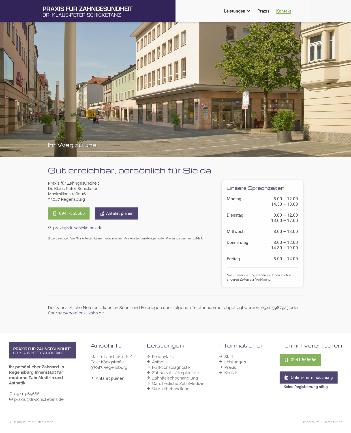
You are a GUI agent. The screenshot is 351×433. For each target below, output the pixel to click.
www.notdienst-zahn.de (81, 312)
